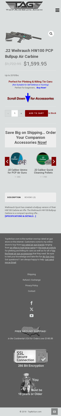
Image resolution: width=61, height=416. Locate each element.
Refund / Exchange (32, 280)
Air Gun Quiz (48, 256)
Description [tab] (14, 197)
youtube (32, 316)
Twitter (32, 309)
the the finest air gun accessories (30, 252)
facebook (32, 303)
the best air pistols (47, 247)
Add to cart (36, 113)
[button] (57, 10)
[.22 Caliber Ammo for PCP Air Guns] (17, 158)
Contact (31, 291)
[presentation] (7, 161)
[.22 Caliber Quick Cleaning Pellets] (43, 158)
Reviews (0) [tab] (30, 197)
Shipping (31, 274)
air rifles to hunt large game (22, 247)
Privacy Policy (31, 285)
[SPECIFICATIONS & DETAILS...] (20, 216)
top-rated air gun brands (33, 244)
